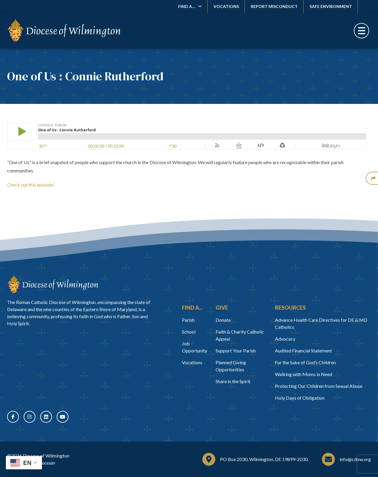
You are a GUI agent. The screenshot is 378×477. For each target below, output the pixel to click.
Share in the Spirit (233, 381)
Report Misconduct (274, 6)
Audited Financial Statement (303, 350)
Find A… (186, 6)
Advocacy (285, 339)
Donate (223, 320)
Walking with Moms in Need (303, 374)
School (188, 331)
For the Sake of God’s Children (305, 362)
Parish (188, 320)
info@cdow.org (355, 459)
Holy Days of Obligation (300, 398)
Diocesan (46, 462)
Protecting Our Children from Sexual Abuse (318, 386)
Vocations (226, 6)
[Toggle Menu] (361, 30)
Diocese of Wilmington (46, 455)
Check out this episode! (30, 184)
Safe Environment (330, 6)
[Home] (52, 284)
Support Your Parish (236, 350)
